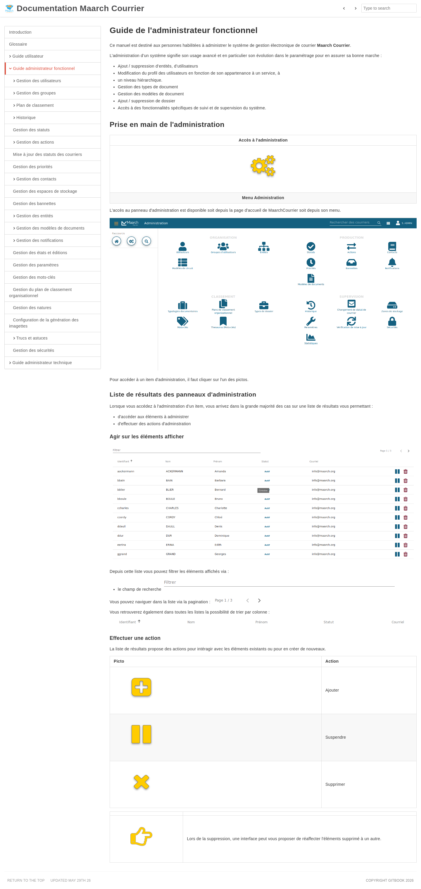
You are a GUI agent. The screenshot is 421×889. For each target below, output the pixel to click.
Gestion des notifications (36, 241)
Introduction (20, 32)
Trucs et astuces (28, 338)
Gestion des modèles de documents (46, 228)
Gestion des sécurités (31, 351)
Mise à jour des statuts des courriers (45, 155)
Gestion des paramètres (34, 265)
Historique (22, 118)
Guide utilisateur (26, 56)
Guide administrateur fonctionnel (42, 69)
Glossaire (18, 44)
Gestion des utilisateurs (35, 81)
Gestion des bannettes (32, 204)
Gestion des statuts (29, 130)
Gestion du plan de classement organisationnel (40, 292)
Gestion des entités (31, 216)
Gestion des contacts (32, 179)
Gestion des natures (30, 308)
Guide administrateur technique (40, 363)
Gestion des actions (31, 142)
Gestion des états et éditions (38, 253)
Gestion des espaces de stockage (43, 191)
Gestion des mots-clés (32, 277)
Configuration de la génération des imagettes (44, 322)
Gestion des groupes (32, 93)
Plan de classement (31, 105)
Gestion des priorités (30, 167)
